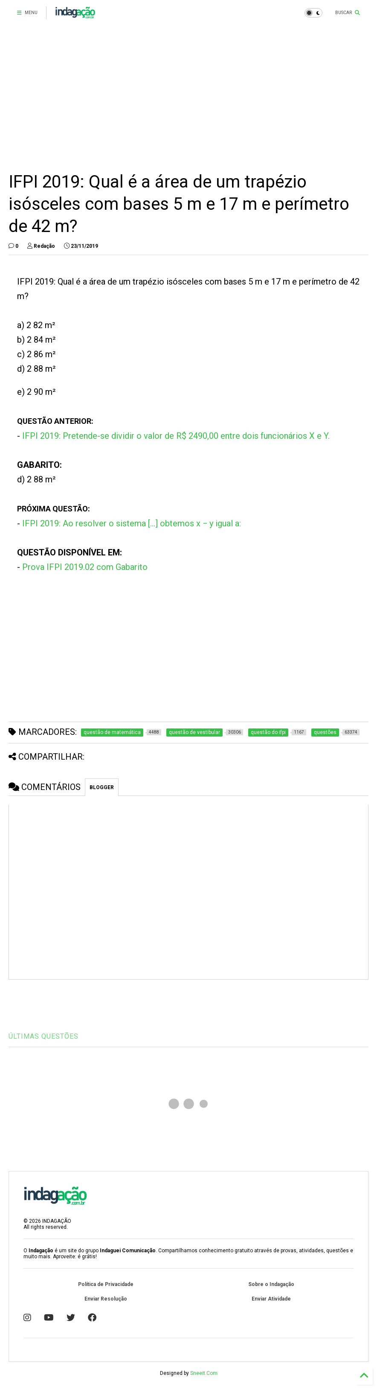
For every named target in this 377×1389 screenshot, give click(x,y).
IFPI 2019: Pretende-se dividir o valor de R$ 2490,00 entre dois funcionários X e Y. (176, 436)
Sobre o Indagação (271, 1284)
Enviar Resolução (105, 1299)
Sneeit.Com (204, 1373)
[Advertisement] (188, 98)
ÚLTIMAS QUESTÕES (43, 1036)
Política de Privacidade (105, 1284)
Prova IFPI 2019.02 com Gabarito (85, 567)
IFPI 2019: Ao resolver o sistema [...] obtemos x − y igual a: (131, 523)
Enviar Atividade (271, 1299)
